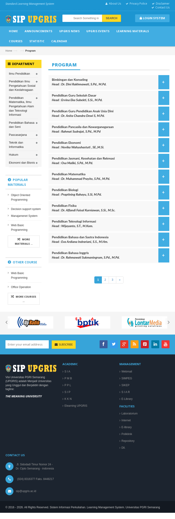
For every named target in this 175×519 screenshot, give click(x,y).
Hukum (13, 155)
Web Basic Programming (19, 228)
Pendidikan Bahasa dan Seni (21, 125)
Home (8, 50)
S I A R (125, 483)
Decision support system (26, 209)
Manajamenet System (24, 216)
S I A (67, 462)
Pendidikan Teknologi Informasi (109, 224)
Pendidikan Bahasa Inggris (109, 255)
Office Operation (21, 287)
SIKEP (125, 476)
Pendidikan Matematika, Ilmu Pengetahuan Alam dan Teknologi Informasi (21, 106)
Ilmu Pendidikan (19, 73)
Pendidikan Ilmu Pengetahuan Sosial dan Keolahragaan (22, 86)
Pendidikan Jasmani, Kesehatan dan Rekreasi (109, 161)
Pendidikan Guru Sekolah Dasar (109, 98)
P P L (67, 476)
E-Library (127, 489)
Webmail (126, 462)
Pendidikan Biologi (109, 192)
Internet (126, 511)
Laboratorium (129, 504)
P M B (68, 469)
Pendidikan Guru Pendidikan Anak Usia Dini (109, 113)
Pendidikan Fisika (109, 208)
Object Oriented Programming (20, 198)
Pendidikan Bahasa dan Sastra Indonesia (109, 239)
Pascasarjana (18, 135)
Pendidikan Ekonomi (109, 145)
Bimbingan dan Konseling (109, 82)
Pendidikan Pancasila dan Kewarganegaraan (109, 129)
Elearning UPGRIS (75, 496)
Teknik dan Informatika (16, 145)
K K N (68, 489)
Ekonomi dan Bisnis (22, 163)
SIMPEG (126, 469)
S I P (67, 483)
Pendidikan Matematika (109, 176)
